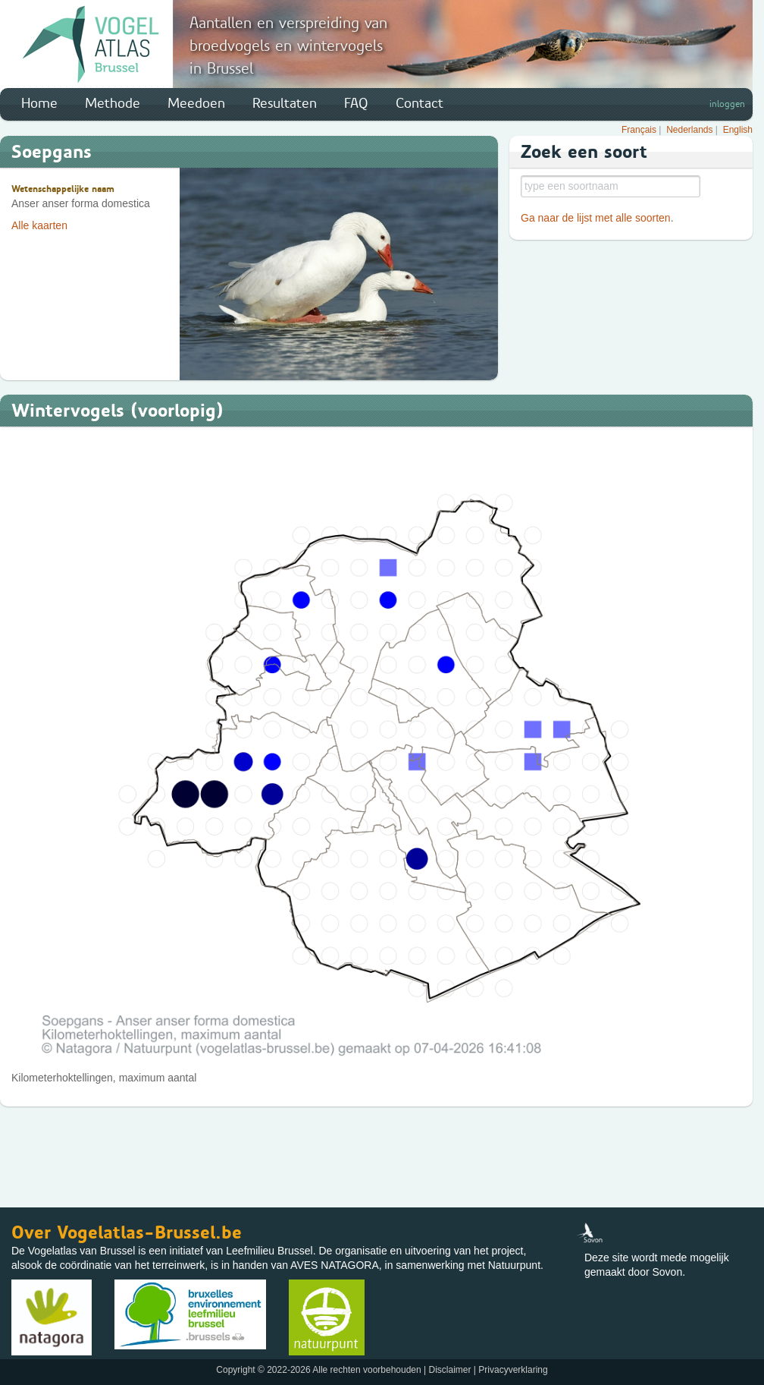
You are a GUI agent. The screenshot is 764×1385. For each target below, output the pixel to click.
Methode (112, 103)
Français (639, 129)
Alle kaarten (39, 225)
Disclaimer (449, 1370)
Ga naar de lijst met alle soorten (596, 218)
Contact (419, 103)
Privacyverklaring (512, 1370)
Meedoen (196, 103)
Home (39, 103)
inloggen (727, 104)
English (738, 129)
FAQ (356, 103)
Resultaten (284, 103)
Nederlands (689, 129)
